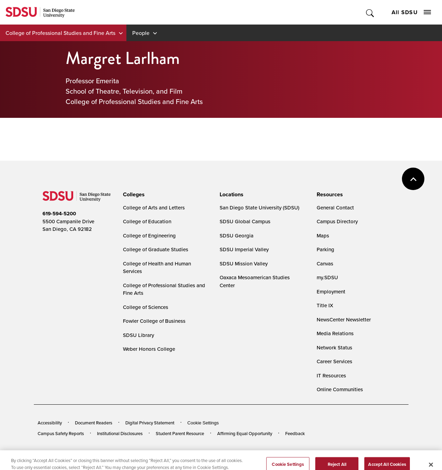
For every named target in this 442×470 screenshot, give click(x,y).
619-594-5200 (59, 213)
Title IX (325, 305)
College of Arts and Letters (154, 207)
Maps (323, 235)
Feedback (295, 433)
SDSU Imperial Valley (244, 249)
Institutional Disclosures (120, 433)
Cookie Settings (203, 422)
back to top (413, 179)
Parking (325, 249)
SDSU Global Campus (245, 221)
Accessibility (50, 423)
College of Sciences (145, 307)
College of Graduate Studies (155, 249)
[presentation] (133, 194)
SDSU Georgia (236, 235)
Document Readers (93, 423)
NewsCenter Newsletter (344, 319)
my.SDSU (327, 277)
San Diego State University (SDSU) (259, 207)
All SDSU (411, 12)
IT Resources (331, 375)
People (141, 33)
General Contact (335, 207)
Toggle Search (370, 12)
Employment (331, 291)
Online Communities (340, 389)
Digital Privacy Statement (149, 423)
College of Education (147, 221)
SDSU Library (138, 335)
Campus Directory (337, 221)
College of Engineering (149, 235)
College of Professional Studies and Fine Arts (60, 33)
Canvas (325, 263)
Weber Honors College (149, 348)
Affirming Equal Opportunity (244, 433)
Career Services (334, 361)
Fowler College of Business (154, 321)
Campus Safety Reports (61, 433)
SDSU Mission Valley (244, 263)
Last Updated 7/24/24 (179, 452)
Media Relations (335, 333)
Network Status (334, 347)
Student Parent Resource (180, 433)
